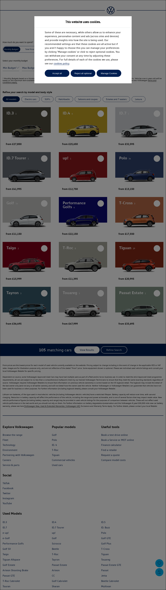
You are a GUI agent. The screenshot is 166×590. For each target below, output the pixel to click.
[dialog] (83, 295)
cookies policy (61, 63)
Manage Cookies (109, 73)
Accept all (57, 73)
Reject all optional (82, 73)
